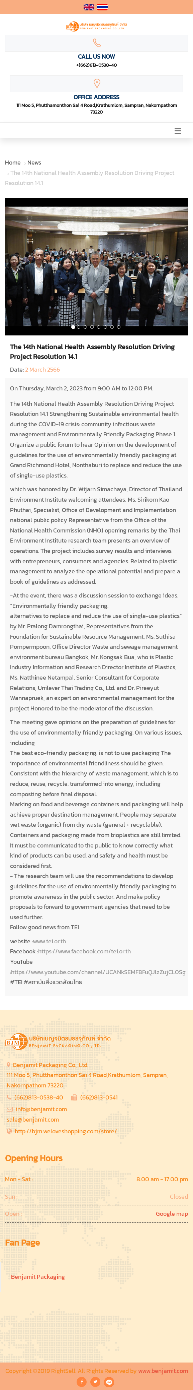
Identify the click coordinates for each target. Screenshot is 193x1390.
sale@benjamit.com (33, 1119)
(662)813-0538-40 (38, 1097)
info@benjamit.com (41, 1109)
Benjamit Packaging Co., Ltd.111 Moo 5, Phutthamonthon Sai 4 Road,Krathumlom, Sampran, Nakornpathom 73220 (87, 1075)
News (34, 162)
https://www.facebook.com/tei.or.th (84, 951)
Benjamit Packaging (38, 1276)
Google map (172, 1213)
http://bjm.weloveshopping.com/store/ (66, 1131)
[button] (18, 266)
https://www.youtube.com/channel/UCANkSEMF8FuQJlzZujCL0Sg (98, 971)
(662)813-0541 (99, 1097)
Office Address (96, 97)
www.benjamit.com (163, 1370)
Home (13, 162)
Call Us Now (96, 56)
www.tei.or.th (49, 941)
